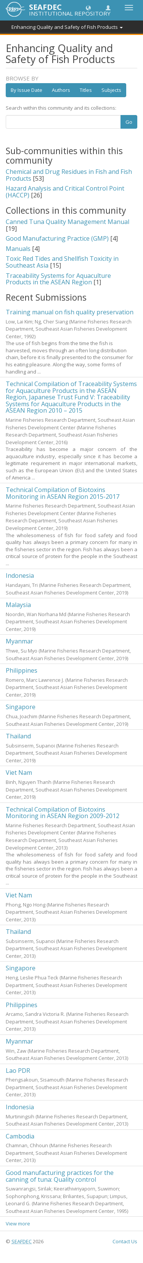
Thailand (18, 736)
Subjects (111, 90)
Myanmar (19, 641)
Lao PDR (18, 1070)
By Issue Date (26, 90)
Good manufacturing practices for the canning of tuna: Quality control (60, 1176)
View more (18, 1223)
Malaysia (18, 605)
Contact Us (124, 1241)
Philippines (21, 670)
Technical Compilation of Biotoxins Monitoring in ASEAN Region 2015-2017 (62, 493)
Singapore (20, 707)
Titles (86, 90)
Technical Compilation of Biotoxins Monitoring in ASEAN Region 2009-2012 (62, 812)
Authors (61, 90)
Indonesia (20, 575)
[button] (88, 7)
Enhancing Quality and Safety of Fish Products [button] (67, 27)
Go (128, 121)
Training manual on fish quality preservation (69, 312)
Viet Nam (19, 772)
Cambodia (20, 1136)
